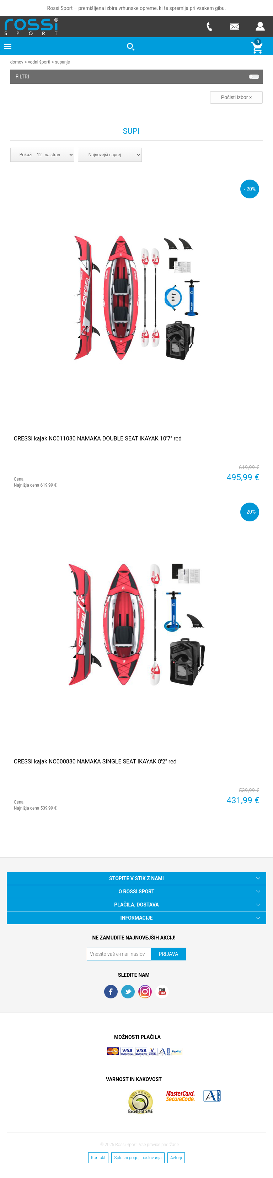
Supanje (62, 62)
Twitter (128, 991)
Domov (16, 62)
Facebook (111, 991)
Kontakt (98, 1157)
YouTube (162, 991)
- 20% (250, 188)
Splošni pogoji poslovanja (137, 1157)
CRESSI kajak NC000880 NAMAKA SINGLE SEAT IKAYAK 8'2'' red (95, 761)
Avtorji (176, 1157)
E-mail (234, 26)
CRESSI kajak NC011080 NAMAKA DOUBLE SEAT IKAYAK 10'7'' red (98, 438)
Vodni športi (39, 62)
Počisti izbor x (236, 97)
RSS (145, 991)
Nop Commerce (158, 1054)
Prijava (260, 26)
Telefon (209, 26)
